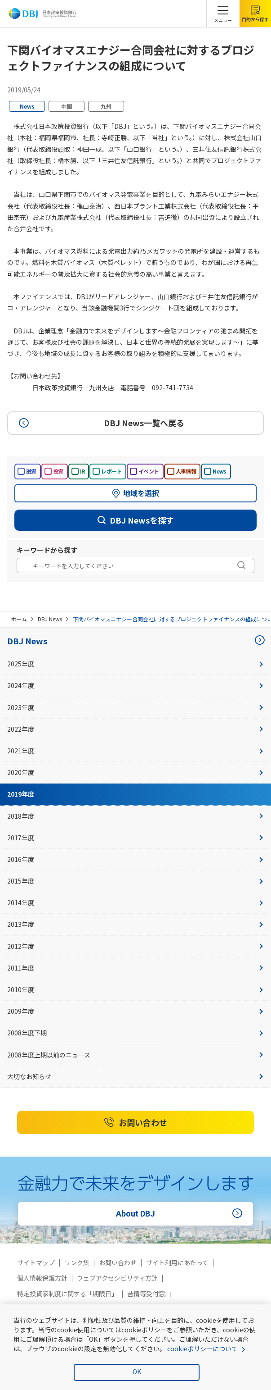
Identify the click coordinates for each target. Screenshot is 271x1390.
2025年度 (135, 663)
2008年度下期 (135, 1032)
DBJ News (50, 619)
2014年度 (135, 902)
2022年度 (135, 729)
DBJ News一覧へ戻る (100, 422)
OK (137, 1371)
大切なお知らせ (135, 1076)
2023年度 (135, 707)
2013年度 (135, 924)
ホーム (19, 619)
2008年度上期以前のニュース (135, 1054)
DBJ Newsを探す (136, 520)
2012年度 (135, 946)
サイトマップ (36, 1262)
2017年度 (135, 837)
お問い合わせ (135, 1122)
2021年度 (135, 750)
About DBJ (180, 1214)
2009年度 (135, 1011)
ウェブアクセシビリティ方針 (117, 1277)
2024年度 (135, 685)
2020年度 (135, 772)
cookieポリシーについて (202, 1348)
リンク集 (76, 1262)
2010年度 (135, 989)
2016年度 (135, 859)
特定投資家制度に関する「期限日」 (67, 1293)
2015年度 (135, 880)
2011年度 (135, 967)
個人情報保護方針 (42, 1277)
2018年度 (135, 815)
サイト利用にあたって (177, 1262)
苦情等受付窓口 (149, 1293)
